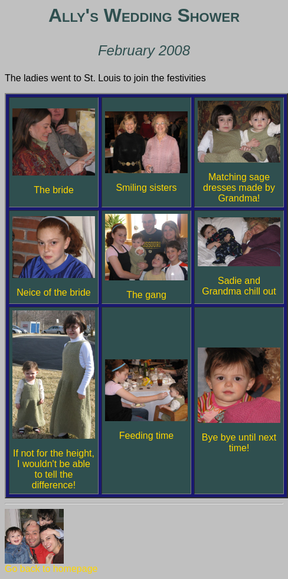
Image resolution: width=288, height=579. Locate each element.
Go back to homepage (51, 564)
